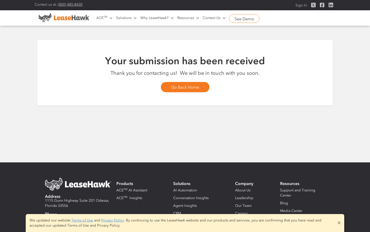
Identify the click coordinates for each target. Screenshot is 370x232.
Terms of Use (82, 220)
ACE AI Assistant (131, 190)
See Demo (244, 18)
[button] (104, 18)
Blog (284, 203)
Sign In (301, 5)
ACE (101, 17)
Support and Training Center (297, 193)
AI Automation (185, 190)
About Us (243, 190)
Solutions (124, 18)
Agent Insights (185, 205)
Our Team (243, 205)
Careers (241, 213)
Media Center (291, 211)
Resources (185, 18)
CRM (177, 213)
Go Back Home (185, 87)
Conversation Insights (191, 198)
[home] (64, 19)
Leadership (244, 198)
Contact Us (211, 18)
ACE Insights (129, 198)
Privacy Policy (112, 220)
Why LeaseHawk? (154, 18)
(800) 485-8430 (70, 4)
